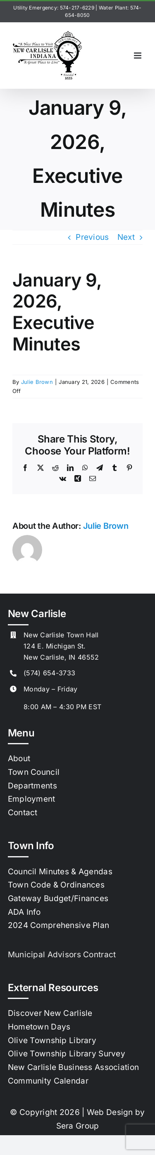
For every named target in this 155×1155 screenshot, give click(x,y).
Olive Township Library (52, 1040)
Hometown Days (39, 1027)
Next (126, 237)
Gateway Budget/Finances (58, 898)
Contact (23, 812)
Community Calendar (48, 1081)
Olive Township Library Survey (66, 1053)
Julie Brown (37, 382)
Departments (32, 786)
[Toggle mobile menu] (138, 55)
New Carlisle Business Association (73, 1067)
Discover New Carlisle (50, 1013)
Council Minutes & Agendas (60, 871)
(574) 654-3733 (49, 673)
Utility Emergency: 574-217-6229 (53, 8)
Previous (92, 237)
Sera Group (77, 1126)
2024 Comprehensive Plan (59, 925)
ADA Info (24, 912)
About (19, 758)
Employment (31, 799)
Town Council (34, 772)
